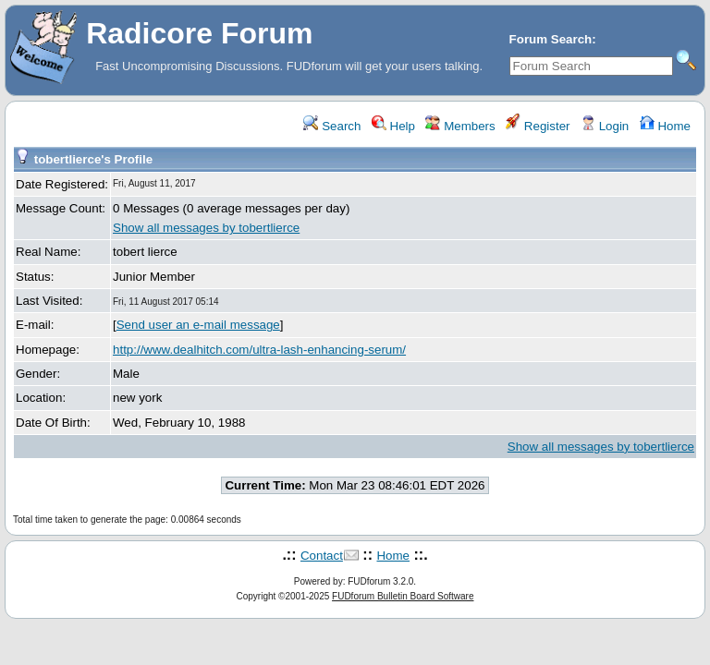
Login (605, 126)
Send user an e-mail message (198, 325)
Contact (321, 555)
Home (665, 126)
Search (332, 126)
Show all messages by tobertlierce (206, 228)
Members (460, 126)
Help (393, 126)
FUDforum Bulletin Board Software (402, 596)
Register (537, 126)
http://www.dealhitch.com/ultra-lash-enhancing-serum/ (259, 350)
